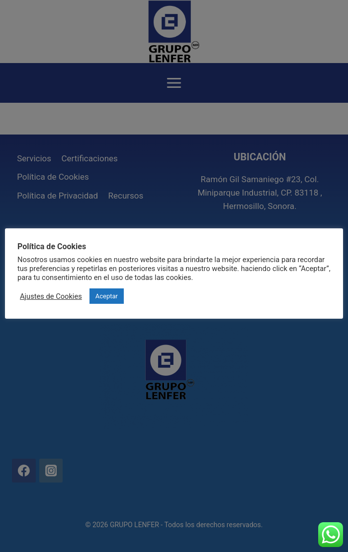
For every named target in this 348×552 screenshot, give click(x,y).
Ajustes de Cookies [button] (51, 296)
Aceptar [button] (106, 296)
